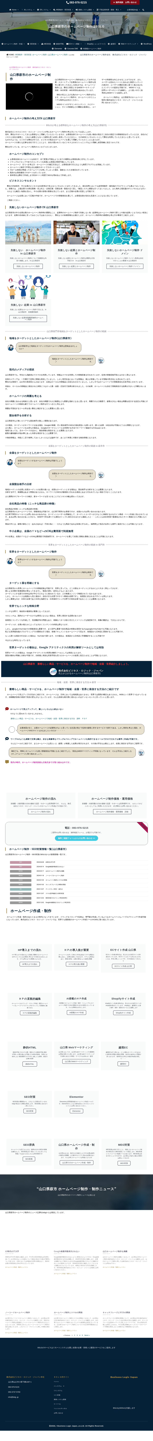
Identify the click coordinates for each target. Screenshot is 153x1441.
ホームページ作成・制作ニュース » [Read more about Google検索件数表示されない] (65, 1284)
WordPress (147, 44)
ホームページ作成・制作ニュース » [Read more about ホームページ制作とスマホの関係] (65, 1341)
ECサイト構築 (75, 44)
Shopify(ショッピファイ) (96, 44)
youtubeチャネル (60, 1419)
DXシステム (45, 9)
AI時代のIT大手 (12, 1261)
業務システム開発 (86, 9)
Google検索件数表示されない (67, 1261)
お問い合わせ (58, 1423)
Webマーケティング (129, 44)
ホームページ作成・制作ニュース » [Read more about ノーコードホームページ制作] (16, 1343)
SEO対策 (34, 44)
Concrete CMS (72, 49)
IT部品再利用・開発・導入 (110, 9)
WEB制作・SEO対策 (64, 9)
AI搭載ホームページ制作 (92, 49)
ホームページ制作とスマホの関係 (68, 1323)
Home (15, 9)
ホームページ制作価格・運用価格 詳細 (112, 818)
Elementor (58, 49)
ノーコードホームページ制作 (17, 1323)
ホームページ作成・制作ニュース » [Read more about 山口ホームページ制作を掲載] (114, 1277)
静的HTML (60, 44)
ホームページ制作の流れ (40, 818)
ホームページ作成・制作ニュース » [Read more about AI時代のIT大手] (16, 1277)
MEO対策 (47, 44)
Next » (87, 1345)
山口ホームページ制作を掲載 (115, 1261)
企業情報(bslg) (133, 9)
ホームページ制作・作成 (14, 44)
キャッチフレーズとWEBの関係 (116, 1323)
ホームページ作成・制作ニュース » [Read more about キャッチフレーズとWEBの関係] (114, 1341)
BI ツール (57, 1414)
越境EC (113, 44)
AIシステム (29, 9)
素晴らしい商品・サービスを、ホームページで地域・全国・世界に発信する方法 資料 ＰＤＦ (46, 722)
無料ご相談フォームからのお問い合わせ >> (76, 845)
